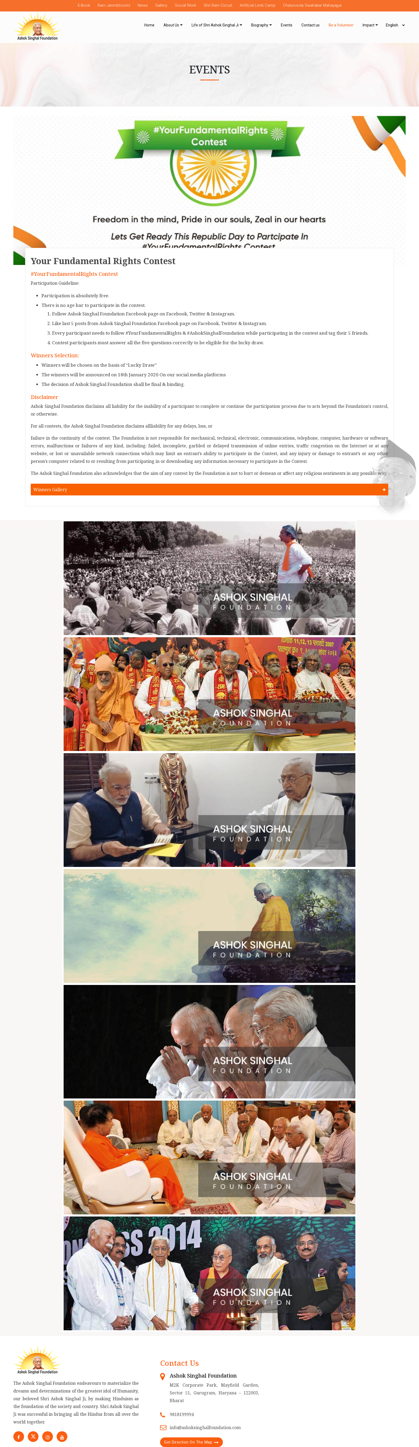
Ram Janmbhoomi (114, 5)
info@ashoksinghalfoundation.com (205, 1427)
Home (149, 25)
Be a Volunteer (341, 25)
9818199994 (182, 1414)
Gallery (161, 5)
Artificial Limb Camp (258, 5)
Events (286, 25)
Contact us (310, 25)
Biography (259, 25)
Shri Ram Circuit (218, 5)
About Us (171, 25)
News (143, 5)
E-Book (84, 5)
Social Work (185, 5)
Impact (368, 25)
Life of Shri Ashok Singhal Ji (215, 25)
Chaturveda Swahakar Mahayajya (312, 5)
